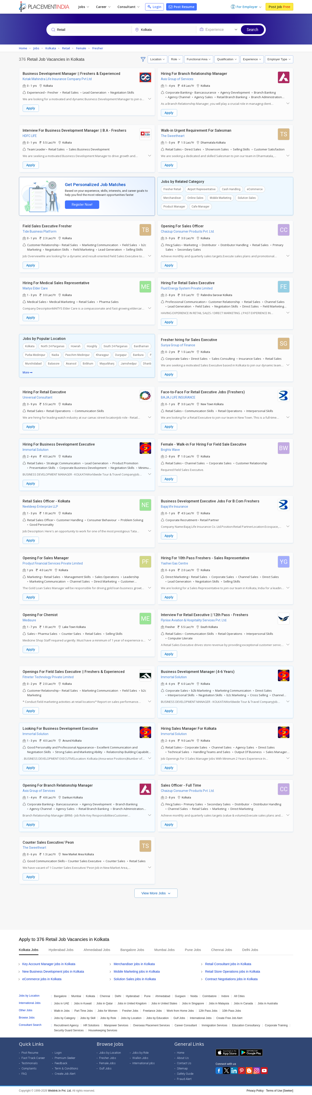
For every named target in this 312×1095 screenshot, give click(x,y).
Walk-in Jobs (61, 1010)
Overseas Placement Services (151, 1025)
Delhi (118, 996)
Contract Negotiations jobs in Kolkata (231, 979)
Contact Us (184, 1063)
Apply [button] (30, 108)
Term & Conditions (66, 1068)
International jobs (143, 1063)
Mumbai (76, 996)
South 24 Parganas (116, 346)
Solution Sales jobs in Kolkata (135, 979)
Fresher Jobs (130, 1010)
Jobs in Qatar (104, 1003)
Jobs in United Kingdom (132, 1003)
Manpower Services (116, 1025)
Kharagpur (102, 355)
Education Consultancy (246, 1025)
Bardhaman (141, 346)
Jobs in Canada (243, 1003)
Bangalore (60, 996)
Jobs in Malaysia (219, 1003)
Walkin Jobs (140, 1058)
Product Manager (174, 206)
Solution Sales (247, 198)
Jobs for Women (107, 1010)
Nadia (55, 355)
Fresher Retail (172, 189)
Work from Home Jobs (180, 1010)
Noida (193, 996)
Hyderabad (132, 996)
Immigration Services (214, 1025)
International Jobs (201, 1018)
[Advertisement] (156, 911)
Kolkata (30, 346)
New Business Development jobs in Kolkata (53, 971)
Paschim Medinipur (77, 355)
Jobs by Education (157, 1018)
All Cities (239, 996)
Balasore (53, 363)
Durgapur (121, 355)
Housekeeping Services (102, 1030)
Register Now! (82, 205)
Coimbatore (209, 996)
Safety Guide (185, 1073)
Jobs (83, 7)
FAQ (24, 1073)
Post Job (279, 6)
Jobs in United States (164, 1003)
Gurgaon (180, 996)
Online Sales (195, 198)
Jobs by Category (64, 1018)
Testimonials (29, 1063)
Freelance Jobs (152, 1010)
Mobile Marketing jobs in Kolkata (137, 971)
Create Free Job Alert (229, 1018)
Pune (147, 996)
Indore (225, 996)
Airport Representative (201, 189)
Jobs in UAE (61, 1003)
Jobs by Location (131, 1018)
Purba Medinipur (35, 355)
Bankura (138, 355)
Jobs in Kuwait (82, 1003)
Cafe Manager (200, 206)
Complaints (29, 1068)
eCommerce (255, 189)
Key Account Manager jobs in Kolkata (48, 964)
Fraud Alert (184, 1079)
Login (154, 7)
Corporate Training (276, 1025)
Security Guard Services (68, 1030)
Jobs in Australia (267, 1003)
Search (252, 29)
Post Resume (181, 7)
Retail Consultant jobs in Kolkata (228, 964)
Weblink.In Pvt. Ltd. (60, 1090)
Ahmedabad (162, 996)
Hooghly (92, 346)
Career (103, 7)
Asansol (71, 363)
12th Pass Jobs (208, 1010)
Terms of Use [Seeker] (279, 1090)
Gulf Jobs (179, 1018)
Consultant (128, 7)
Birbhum (88, 363)
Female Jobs (107, 1063)
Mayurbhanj (107, 363)
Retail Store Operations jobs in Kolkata (232, 971)
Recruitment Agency (66, 1025)
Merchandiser (172, 198)
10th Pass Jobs (231, 1010)
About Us (183, 1058)
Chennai (105, 996)
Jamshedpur (129, 363)
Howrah (75, 346)
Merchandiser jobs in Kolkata (134, 964)
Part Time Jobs (84, 1010)
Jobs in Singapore (193, 1003)
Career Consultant (186, 1025)
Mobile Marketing (220, 198)
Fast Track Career (33, 1058)
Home (180, 1052)
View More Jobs (154, 893)
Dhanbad (148, 363)
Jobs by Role (108, 1018)
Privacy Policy (255, 1090)
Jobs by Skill (88, 1018)
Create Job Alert (65, 1073)
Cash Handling (231, 189)
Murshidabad (33, 363)
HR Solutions (91, 1025)
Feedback (61, 1063)
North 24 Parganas (52, 346)
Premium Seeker (65, 1058)
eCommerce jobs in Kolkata (41, 979)
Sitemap (182, 1068)
